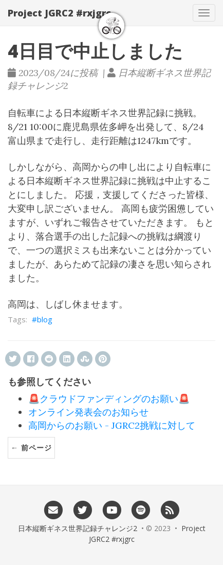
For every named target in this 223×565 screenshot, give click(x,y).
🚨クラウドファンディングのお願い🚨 (109, 399)
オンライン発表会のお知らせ (88, 412)
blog (44, 319)
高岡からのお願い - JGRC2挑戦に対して (111, 425)
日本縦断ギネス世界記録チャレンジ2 (77, 528)
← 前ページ (31, 447)
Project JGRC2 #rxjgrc (59, 13)
